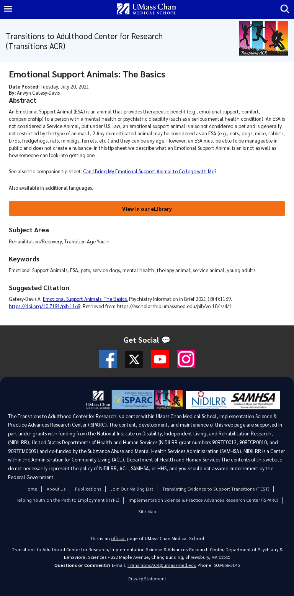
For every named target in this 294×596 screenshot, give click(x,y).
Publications (88, 489)
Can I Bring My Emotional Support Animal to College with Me (148, 171)
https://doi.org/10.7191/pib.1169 (44, 306)
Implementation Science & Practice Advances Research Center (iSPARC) (203, 500)
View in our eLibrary (147, 208)
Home (31, 489)
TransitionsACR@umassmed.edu (161, 565)
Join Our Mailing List (132, 489)
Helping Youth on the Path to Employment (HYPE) (67, 500)
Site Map (147, 511)
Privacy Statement (147, 578)
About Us (56, 489)
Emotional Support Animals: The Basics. (85, 299)
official (118, 538)
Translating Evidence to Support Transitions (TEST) (216, 489)
